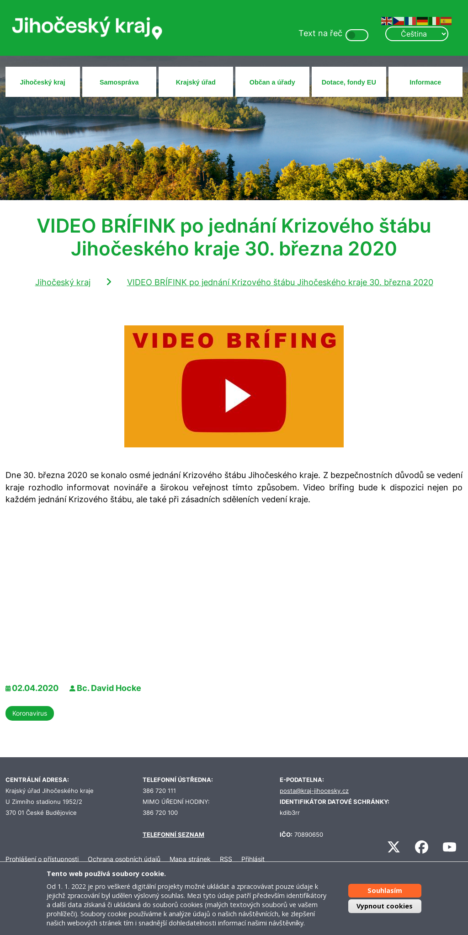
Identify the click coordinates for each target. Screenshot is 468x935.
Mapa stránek (190, 859)
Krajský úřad (196, 82)
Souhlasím (384, 890)
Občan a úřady (272, 82)
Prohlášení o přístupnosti (42, 859)
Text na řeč (320, 33)
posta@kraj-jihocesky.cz (314, 790)
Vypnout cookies (384, 906)
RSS (226, 859)
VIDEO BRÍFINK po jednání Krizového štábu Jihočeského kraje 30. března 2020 (280, 282)
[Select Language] (416, 34)
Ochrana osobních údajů (124, 859)
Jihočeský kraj (42, 82)
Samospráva (119, 82)
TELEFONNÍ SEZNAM (173, 834)
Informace (425, 82)
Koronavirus (29, 713)
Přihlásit (253, 859)
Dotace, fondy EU (349, 82)
